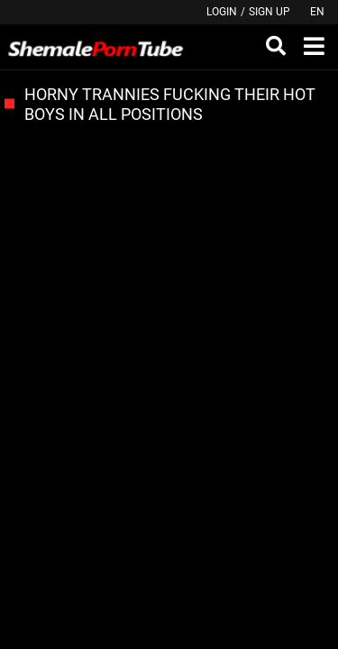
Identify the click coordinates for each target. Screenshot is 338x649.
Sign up (269, 11)
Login (221, 11)
